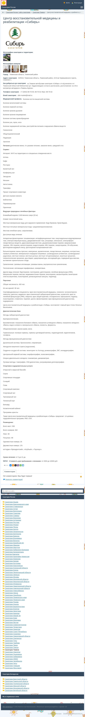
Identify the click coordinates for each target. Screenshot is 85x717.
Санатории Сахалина (13, 634)
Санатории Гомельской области (16, 681)
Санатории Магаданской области (17, 582)
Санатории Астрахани (13, 520)
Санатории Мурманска (13, 584)
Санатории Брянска (12, 536)
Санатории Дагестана (13, 611)
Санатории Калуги (11, 529)
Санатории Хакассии (12, 629)
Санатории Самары (12, 516)
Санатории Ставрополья (14, 506)
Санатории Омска (11, 593)
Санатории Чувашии (12, 666)
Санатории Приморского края (16, 597)
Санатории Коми (11, 618)
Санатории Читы (11, 663)
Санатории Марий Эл (13, 616)
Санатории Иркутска (12, 547)
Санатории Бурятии (12, 609)
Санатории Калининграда (14, 552)
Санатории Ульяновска (13, 654)
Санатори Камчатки (12, 554)
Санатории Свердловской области (17, 636)
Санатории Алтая (11, 509)
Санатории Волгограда (13, 511)
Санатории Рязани (12, 525)
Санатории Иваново (12, 545)
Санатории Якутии (11, 622)
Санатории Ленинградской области (18, 572)
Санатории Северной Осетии (15, 625)
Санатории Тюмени (12, 650)
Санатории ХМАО (11, 659)
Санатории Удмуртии (12, 652)
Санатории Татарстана (13, 627)
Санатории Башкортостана (15, 607)
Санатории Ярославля (13, 668)
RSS (81, 477)
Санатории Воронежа (13, 518)
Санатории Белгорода (13, 534)
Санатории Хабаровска (13, 657)
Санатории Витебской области (16, 690)
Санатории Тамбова (12, 643)
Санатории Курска (11, 570)
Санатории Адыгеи (12, 604)
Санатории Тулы (11, 641)
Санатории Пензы (11, 527)
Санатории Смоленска (13, 638)
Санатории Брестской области (16, 679)
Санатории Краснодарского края (17, 504)
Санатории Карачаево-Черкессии (17, 557)
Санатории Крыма (11, 502)
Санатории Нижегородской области (18, 586)
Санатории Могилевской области (17, 688)
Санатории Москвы (12, 577)
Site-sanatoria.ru (8, 707)
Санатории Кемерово (13, 559)
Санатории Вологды (12, 541)
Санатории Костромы (13, 563)
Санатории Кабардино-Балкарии (17, 550)
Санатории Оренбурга (13, 595)
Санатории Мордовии (13, 620)
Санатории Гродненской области (17, 684)
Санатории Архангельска (14, 531)
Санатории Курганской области (16, 568)
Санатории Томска (12, 647)
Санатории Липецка (12, 575)
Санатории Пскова (12, 602)
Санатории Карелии (12, 613)
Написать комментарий (14, 479)
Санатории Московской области (16, 579)
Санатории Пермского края (15, 600)
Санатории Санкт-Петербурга (16, 632)
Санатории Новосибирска (14, 591)
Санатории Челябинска (13, 661)
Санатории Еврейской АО (14, 543)
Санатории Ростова (12, 522)
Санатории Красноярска (14, 566)
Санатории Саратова (12, 513)
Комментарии (9, 471)
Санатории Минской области (15, 686)
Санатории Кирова (12, 561)
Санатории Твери (11, 645)
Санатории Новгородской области (17, 588)
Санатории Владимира (13, 538)
